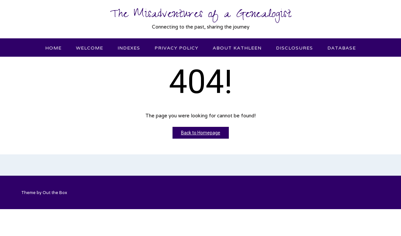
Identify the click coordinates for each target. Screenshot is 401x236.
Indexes (129, 48)
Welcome (89, 48)
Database (341, 48)
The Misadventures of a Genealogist (200, 15)
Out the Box (55, 192)
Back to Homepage (200, 132)
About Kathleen (237, 48)
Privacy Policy (176, 48)
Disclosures (294, 48)
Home (53, 48)
